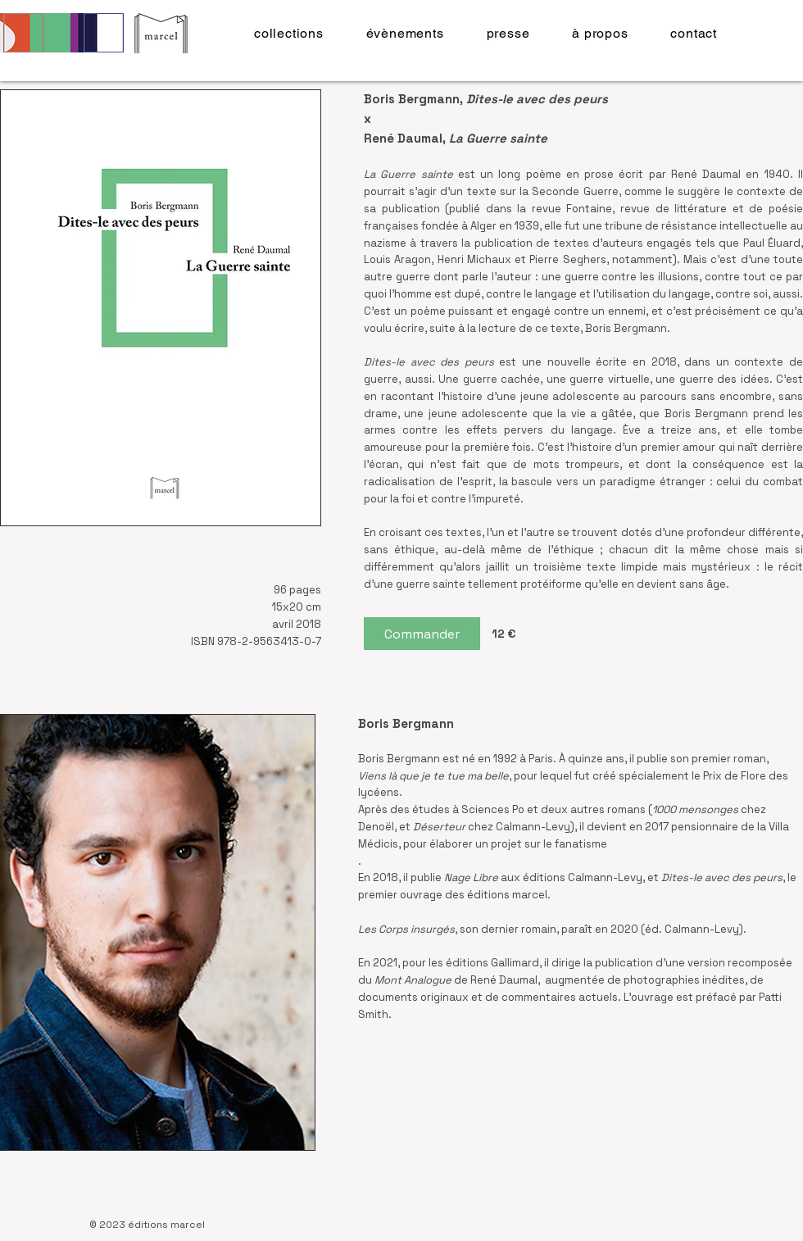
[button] (289, 33)
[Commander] (422, 633)
